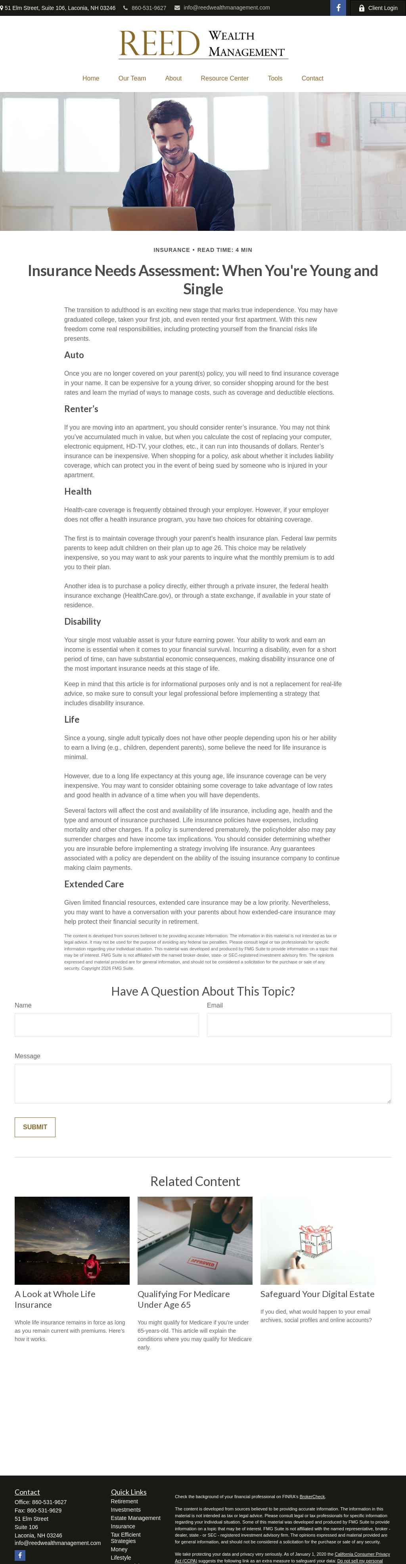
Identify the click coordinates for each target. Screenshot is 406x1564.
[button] (91, 78)
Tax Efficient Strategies (126, 1537)
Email (215, 1005)
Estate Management (136, 1518)
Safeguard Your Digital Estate (317, 1293)
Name (23, 1005)
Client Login (378, 8)
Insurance (123, 1526)
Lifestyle (121, 1557)
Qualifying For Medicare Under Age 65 (184, 1299)
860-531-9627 (144, 8)
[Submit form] (35, 1127)
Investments (126, 1509)
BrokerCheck (312, 1496)
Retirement (124, 1501)
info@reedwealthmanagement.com (222, 7)
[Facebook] (338, 8)
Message (27, 1056)
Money (119, 1549)
